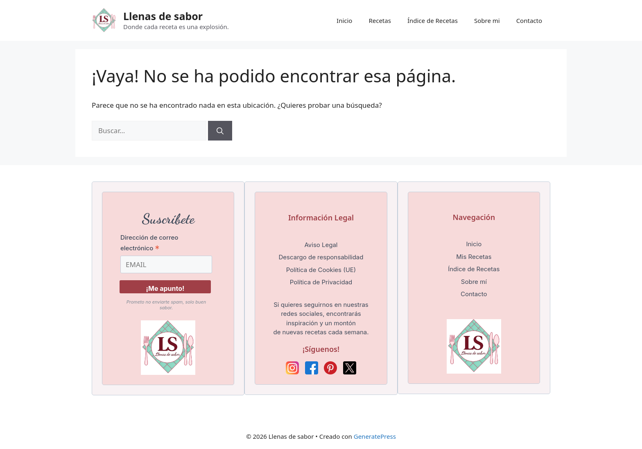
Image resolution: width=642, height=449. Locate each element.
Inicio (344, 20)
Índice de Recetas (432, 20)
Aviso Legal (320, 245)
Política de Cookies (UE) (321, 270)
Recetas (379, 20)
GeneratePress (375, 436)
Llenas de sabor (163, 16)
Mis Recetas (473, 257)
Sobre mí (474, 282)
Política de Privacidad (321, 282)
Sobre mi (487, 20)
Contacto (529, 20)
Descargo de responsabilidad (321, 257)
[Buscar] (220, 131)
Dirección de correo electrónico (149, 243)
